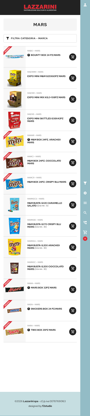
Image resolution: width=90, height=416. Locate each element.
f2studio (47, 406)
